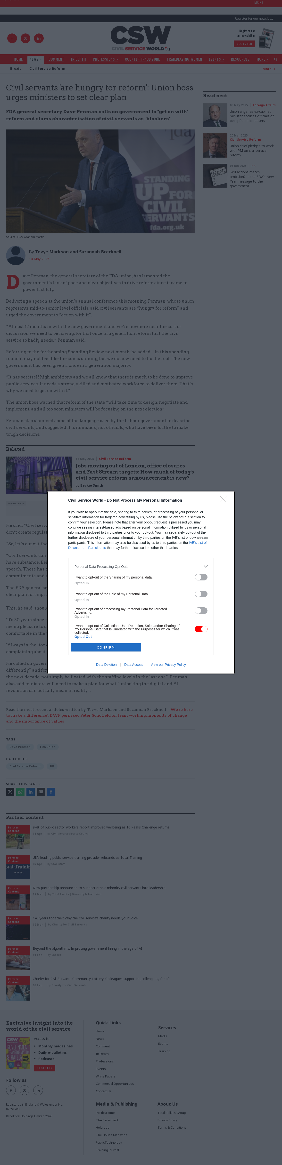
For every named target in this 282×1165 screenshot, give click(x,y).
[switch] (201, 577)
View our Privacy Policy (168, 665)
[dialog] (141, 582)
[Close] (225, 500)
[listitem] (141, 566)
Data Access (133, 665)
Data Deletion (106, 665)
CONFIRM (106, 647)
